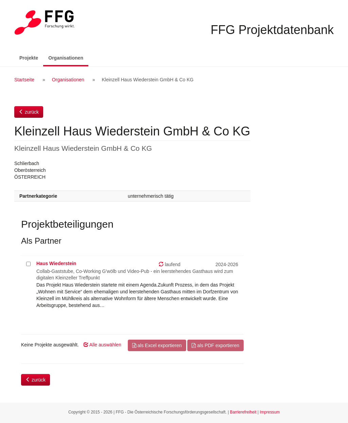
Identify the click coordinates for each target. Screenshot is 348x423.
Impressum (270, 412)
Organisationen (68, 57)
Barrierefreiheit (243, 412)
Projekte (28, 58)
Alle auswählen (102, 344)
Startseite (24, 79)
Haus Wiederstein (56, 263)
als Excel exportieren (157, 345)
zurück (29, 112)
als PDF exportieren (215, 345)
